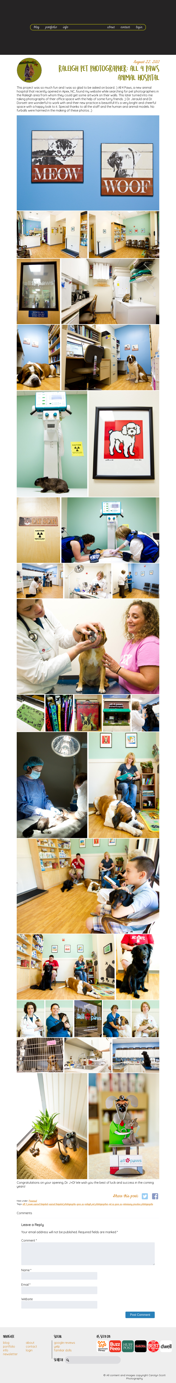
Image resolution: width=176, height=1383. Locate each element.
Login (29, 1350)
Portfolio (9, 1346)
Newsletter (10, 1354)
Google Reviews (64, 1343)
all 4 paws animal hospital (35, 1204)
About (30, 1343)
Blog (6, 1343)
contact (125, 27)
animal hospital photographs (62, 1204)
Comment (29, 1240)
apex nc (80, 1204)
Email (25, 1284)
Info (5, 1350)
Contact (31, 1346)
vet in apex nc (115, 1204)
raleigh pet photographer (96, 1204)
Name (26, 1270)
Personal (33, 1201)
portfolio (51, 27)
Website (27, 1299)
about (111, 27)
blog (36, 27)
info (65, 27)
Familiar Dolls (63, 1350)
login (139, 27)
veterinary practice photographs (138, 1204)
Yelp (57, 1346)
